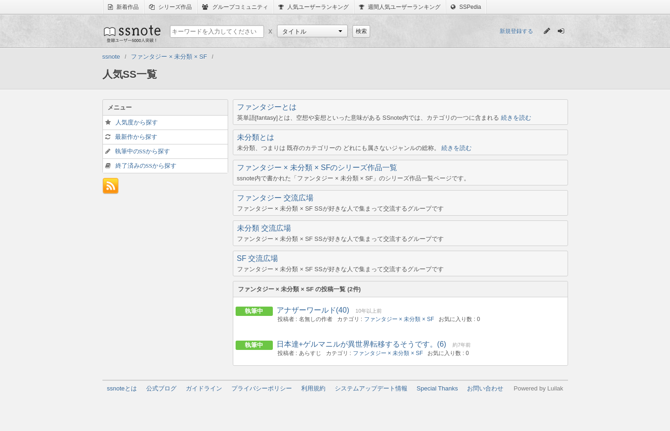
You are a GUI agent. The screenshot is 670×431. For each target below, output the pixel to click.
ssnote (131, 33)
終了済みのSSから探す (145, 166)
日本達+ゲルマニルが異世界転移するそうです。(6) (362, 344)
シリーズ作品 (170, 7)
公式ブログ (161, 388)
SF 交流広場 (257, 258)
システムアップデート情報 (371, 388)
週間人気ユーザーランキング (399, 7)
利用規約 (313, 388)
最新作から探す (136, 137)
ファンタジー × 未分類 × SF (399, 319)
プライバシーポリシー (261, 388)
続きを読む (516, 117)
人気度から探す (136, 122)
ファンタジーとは (267, 107)
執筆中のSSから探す (142, 151)
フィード (110, 186)
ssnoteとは (122, 388)
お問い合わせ (485, 388)
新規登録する (516, 31)
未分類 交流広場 (264, 228)
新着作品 (123, 7)
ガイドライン (204, 388)
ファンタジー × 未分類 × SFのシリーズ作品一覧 (317, 167)
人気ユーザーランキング (313, 7)
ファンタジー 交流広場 (275, 198)
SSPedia (466, 7)
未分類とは (255, 137)
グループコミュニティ (235, 7)
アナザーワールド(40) (313, 310)
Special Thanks (437, 388)
